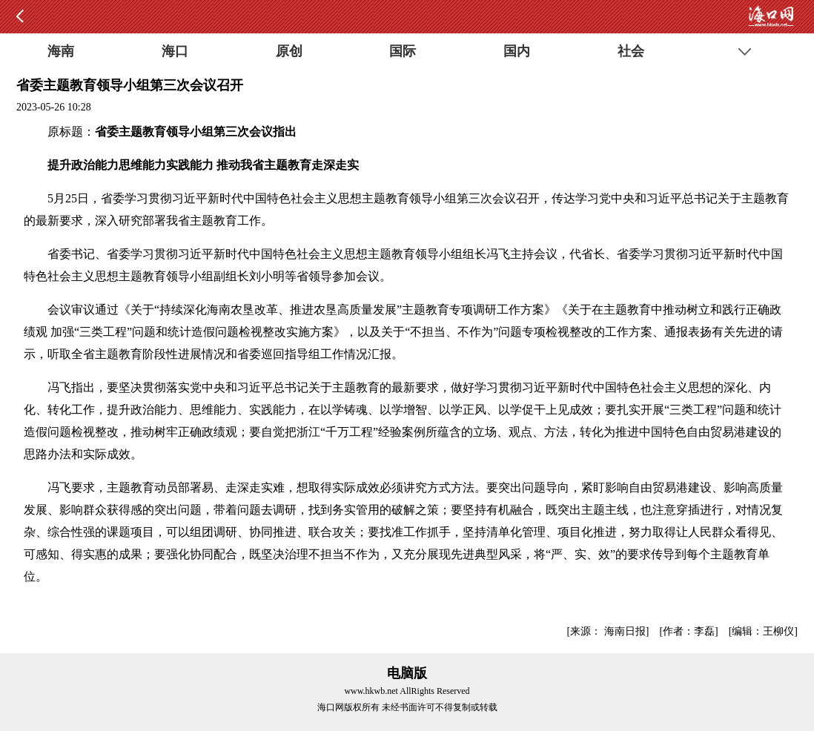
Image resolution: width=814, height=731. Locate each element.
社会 (631, 51)
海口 (175, 51)
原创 (289, 51)
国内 (516, 51)
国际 (402, 51)
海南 (60, 51)
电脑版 (407, 673)
